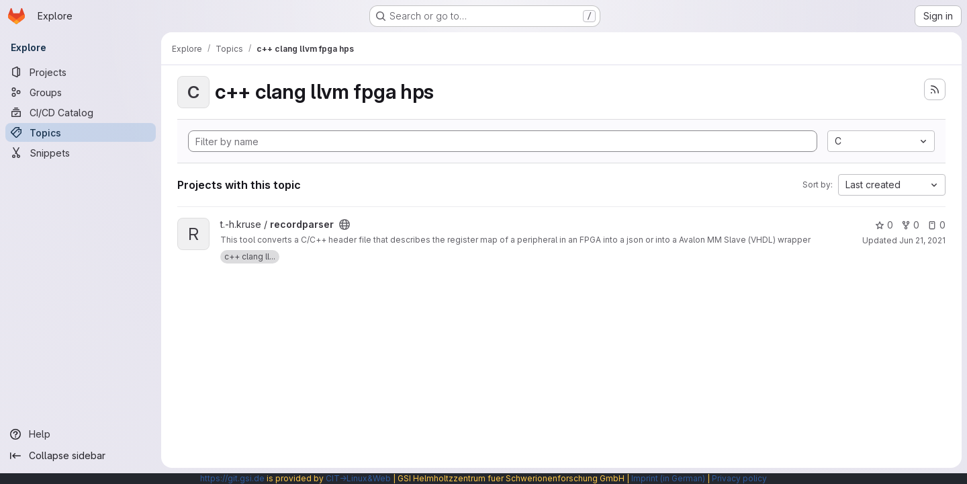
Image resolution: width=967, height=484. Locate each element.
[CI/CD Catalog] (80, 112)
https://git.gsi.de (232, 478)
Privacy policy (739, 478)
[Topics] (80, 132)
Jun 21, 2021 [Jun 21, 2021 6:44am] (922, 240)
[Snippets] (80, 152)
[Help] (80, 434)
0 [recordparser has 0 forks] (910, 225)
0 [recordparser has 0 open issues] (936, 225)
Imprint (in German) (668, 478)
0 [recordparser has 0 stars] (884, 225)
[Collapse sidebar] (80, 455)
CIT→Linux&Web (358, 478)
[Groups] (80, 92)
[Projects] (80, 72)
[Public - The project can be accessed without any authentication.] (344, 224)
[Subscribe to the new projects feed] (935, 89)
